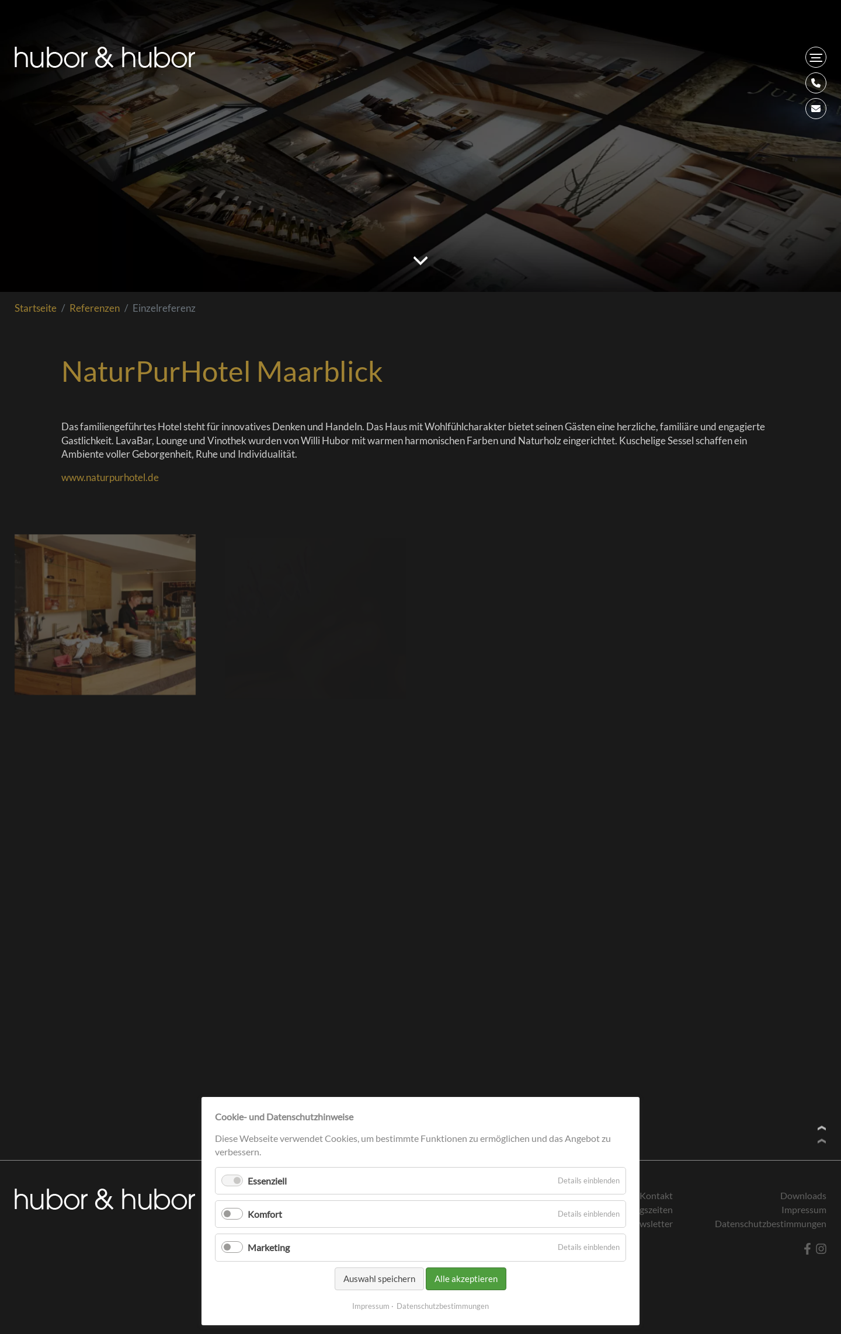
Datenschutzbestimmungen (443, 1306)
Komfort (265, 1214)
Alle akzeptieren (466, 1278)
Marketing (269, 1247)
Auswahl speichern (379, 1278)
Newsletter (650, 1223)
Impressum (371, 1306)
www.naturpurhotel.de (110, 477)
